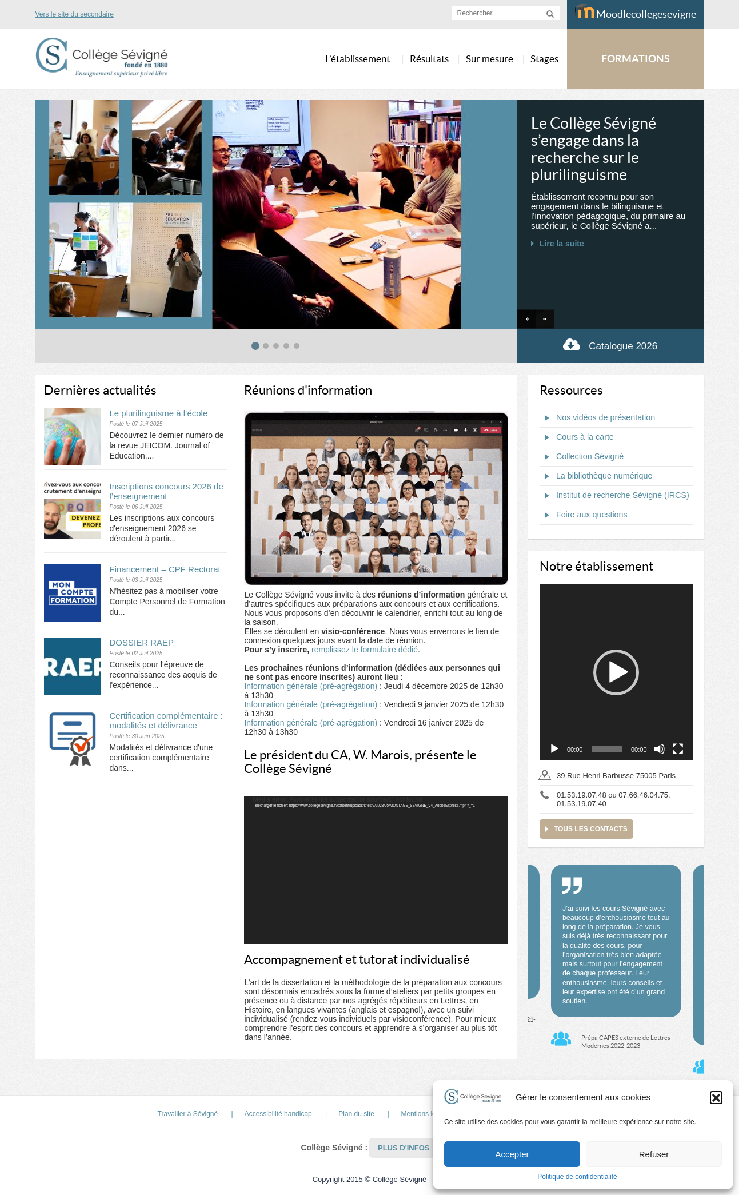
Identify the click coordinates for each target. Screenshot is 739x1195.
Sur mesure (489, 58)
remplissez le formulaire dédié (364, 649)
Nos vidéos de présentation (597, 418)
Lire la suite (562, 243)
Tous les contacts (591, 829)
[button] (716, 1097)
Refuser (654, 1154)
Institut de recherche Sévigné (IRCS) (614, 496)
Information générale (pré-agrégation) (310, 686)
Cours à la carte (577, 437)
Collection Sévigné (582, 457)
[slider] (607, 749)
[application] (376, 870)
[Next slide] (545, 319)
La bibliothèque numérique (596, 476)
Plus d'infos (404, 1148)
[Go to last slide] (526, 319)
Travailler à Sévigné (188, 1114)
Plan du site (356, 1114)
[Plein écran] (678, 749)
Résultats (429, 58)
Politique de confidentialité (577, 1177)
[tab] (255, 346)
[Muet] (659, 749)
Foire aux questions (584, 515)
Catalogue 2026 (610, 344)
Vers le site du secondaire (74, 14)
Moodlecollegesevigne (635, 12)
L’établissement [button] (357, 58)
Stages (544, 58)
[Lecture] (554, 749)
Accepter (512, 1154)
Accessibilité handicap (278, 1114)
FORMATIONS (635, 59)
